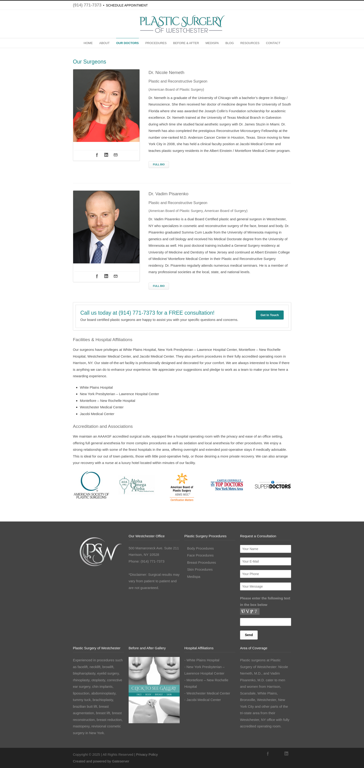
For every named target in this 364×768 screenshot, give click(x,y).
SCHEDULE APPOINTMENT (127, 5)
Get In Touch (270, 315)
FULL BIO (159, 164)
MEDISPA (212, 43)
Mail (115, 155)
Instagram (277, 753)
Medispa (193, 577)
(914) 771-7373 (87, 5)
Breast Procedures (201, 562)
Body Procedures (200, 548)
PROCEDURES (156, 43)
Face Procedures (200, 555)
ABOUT (104, 43)
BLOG (229, 43)
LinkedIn (286, 753)
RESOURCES (249, 43)
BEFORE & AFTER (186, 43)
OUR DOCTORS (127, 43)
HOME (88, 43)
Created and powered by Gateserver (101, 761)
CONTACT (273, 43)
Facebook (97, 155)
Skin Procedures (200, 569)
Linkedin (106, 155)
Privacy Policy (147, 754)
